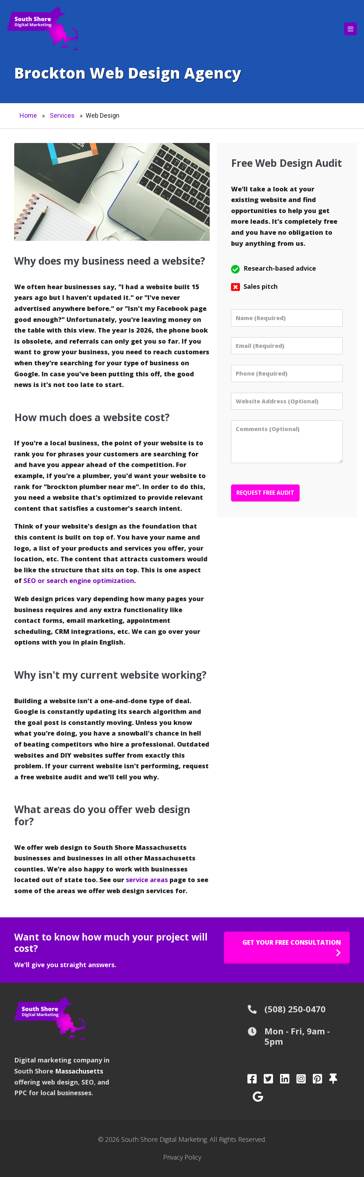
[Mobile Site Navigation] (350, 28)
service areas (147, 879)
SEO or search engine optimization (78, 580)
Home (28, 115)
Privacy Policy (182, 1157)
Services (62, 115)
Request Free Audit (265, 493)
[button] (287, 947)
